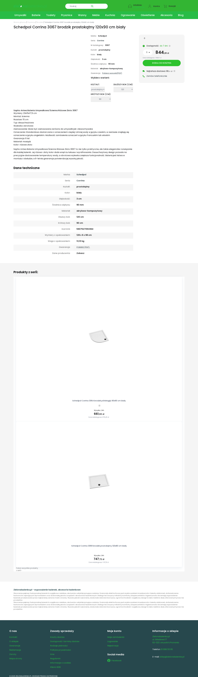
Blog (180, 13)
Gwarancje (14, 643)
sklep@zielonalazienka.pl (172, 654)
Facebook (114, 658)
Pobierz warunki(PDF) (112, 71)
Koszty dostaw (57, 635)
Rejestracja (112, 643)
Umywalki (20, 13)
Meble (96, 13)
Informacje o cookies (60, 660)
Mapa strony (15, 656)
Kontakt (13, 635)
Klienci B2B (55, 665)
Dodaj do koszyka (161, 61)
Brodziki (40, 20)
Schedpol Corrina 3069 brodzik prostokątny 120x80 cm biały (99, 543)
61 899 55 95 (139, 6)
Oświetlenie (148, 13)
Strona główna (20, 20)
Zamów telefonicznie (156, 74)
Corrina (100, 38)
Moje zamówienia (115, 635)
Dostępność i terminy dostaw (64, 639)
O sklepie (13, 639)
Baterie (36, 13)
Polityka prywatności (60, 647)
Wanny (82, 13)
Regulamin (55, 656)
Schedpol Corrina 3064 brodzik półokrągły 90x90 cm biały (99, 398)
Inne (52, 652)
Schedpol (81, 172)
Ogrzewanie (128, 13)
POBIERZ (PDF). (83, 245)
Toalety (50, 13)
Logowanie (112, 639)
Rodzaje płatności (59, 643)
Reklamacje (15, 647)
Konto (156, 4)
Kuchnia (110, 13)
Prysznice (66, 13)
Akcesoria (166, 13)
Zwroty (12, 652)
